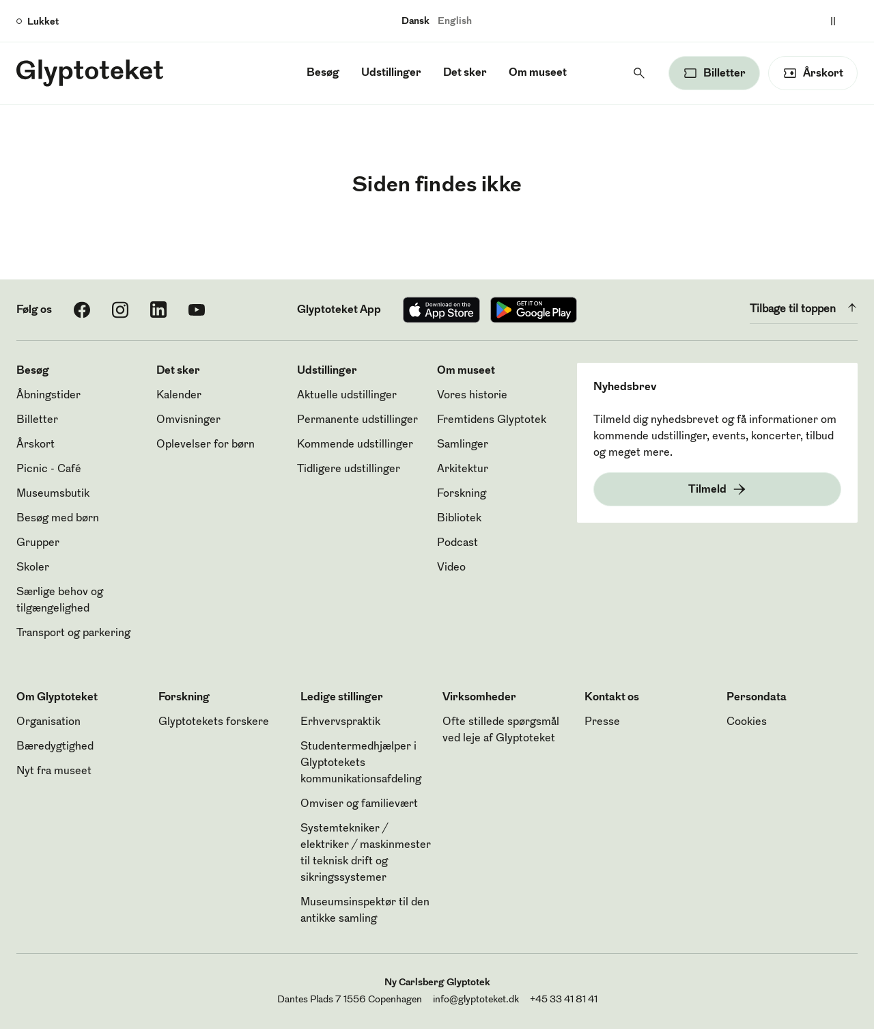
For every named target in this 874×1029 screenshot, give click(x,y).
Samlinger (462, 444)
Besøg (323, 73)
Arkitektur (462, 469)
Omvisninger (188, 420)
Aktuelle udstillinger (347, 395)
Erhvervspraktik (340, 722)
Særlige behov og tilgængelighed (59, 600)
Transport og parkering (73, 633)
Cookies (747, 722)
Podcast (457, 543)
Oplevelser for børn (205, 444)
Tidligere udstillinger (348, 469)
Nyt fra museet (53, 771)
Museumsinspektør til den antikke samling (364, 910)
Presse (602, 722)
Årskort (35, 444)
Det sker (465, 73)
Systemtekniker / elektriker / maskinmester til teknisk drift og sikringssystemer (365, 853)
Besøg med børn (57, 518)
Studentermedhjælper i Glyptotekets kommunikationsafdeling (360, 763)
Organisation (48, 722)
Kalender (178, 395)
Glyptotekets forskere (213, 722)
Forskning (461, 494)
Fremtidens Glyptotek (491, 420)
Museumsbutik (52, 494)
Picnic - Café (48, 469)
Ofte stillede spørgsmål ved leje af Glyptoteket (500, 730)
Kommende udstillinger (355, 444)
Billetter (37, 420)
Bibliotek (459, 518)
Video (451, 567)
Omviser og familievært (359, 804)
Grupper (37, 543)
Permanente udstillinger (357, 420)
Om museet (538, 73)
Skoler (32, 567)
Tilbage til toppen (804, 307)
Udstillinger (391, 73)
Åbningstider (48, 395)
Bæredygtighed (55, 746)
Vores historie (472, 395)
